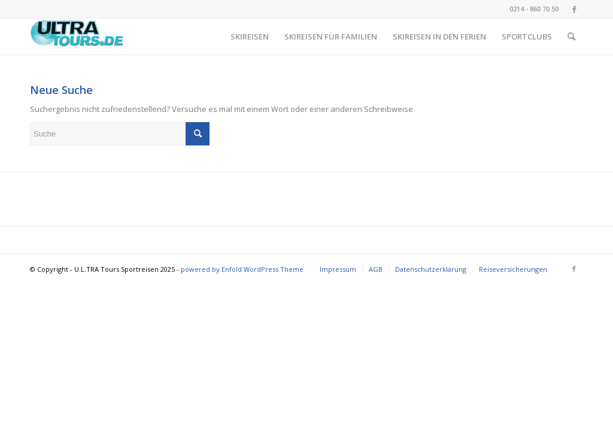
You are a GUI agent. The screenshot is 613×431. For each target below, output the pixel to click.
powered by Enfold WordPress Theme (242, 269)
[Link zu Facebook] (574, 9)
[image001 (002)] (77, 36)
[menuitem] (250, 36)
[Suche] (571, 36)
